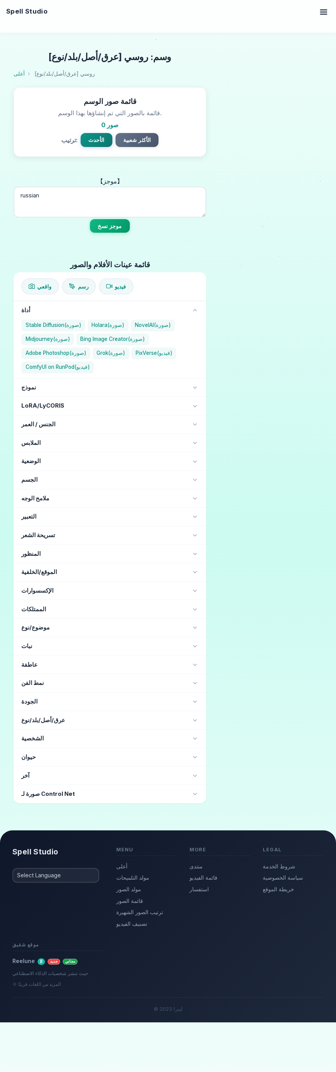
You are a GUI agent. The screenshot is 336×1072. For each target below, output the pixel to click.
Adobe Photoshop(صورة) (56, 353)
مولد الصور (128, 889)
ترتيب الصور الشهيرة (139, 912)
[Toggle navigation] (323, 12)
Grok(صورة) (110, 353)
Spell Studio (27, 11)
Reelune (45, 961)
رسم (78, 286)
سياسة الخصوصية (283, 877)
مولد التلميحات (132, 877)
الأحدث (96, 140)
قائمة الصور (129, 900)
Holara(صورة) (107, 325)
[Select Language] (55, 875)
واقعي (40, 286)
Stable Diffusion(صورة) (53, 325)
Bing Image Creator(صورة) (112, 339)
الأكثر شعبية (137, 140)
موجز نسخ (110, 226)
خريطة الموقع (278, 889)
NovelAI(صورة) (153, 325)
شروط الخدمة (279, 866)
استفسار (199, 889)
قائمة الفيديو (203, 877)
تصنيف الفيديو (131, 923)
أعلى (122, 866)
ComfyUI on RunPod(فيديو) (58, 367)
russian (110, 202)
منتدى (196, 866)
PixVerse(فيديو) (154, 353)
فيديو (116, 286)
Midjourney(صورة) (48, 339)
